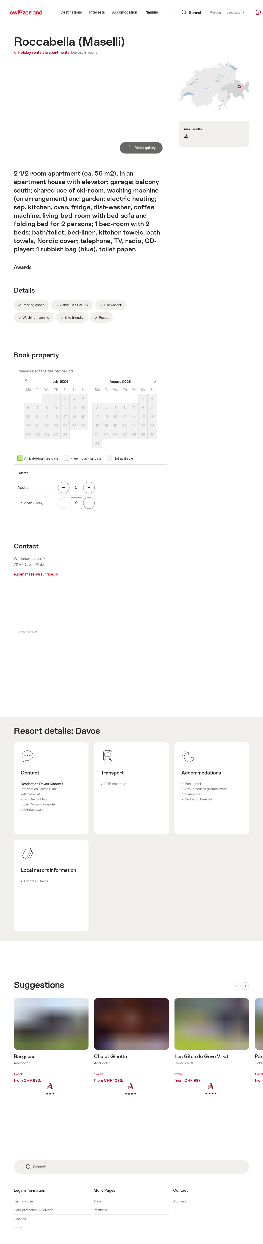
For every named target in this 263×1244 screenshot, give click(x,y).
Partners (100, 1210)
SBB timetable (115, 784)
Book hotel (193, 784)
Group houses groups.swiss (206, 789)
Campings (192, 794)
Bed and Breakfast (199, 799)
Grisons (90, 52)
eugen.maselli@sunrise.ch (36, 574)
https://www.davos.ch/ (38, 804)
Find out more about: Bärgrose (51, 1054)
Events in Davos (36, 881)
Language (226, 12)
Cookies (20, 1219)
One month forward (152, 381)
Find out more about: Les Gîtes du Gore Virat (211, 1054)
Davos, (77, 52)
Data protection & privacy (33, 1210)
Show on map (214, 86)
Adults (22, 487)
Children (30, 503)
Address (179, 1201)
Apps (98, 1201)
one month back (28, 381)
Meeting (205, 12)
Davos (87, 731)
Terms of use (23, 1201)
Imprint (19, 1228)
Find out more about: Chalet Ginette (131, 1054)
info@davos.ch (32, 809)
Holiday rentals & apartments (42, 52)
